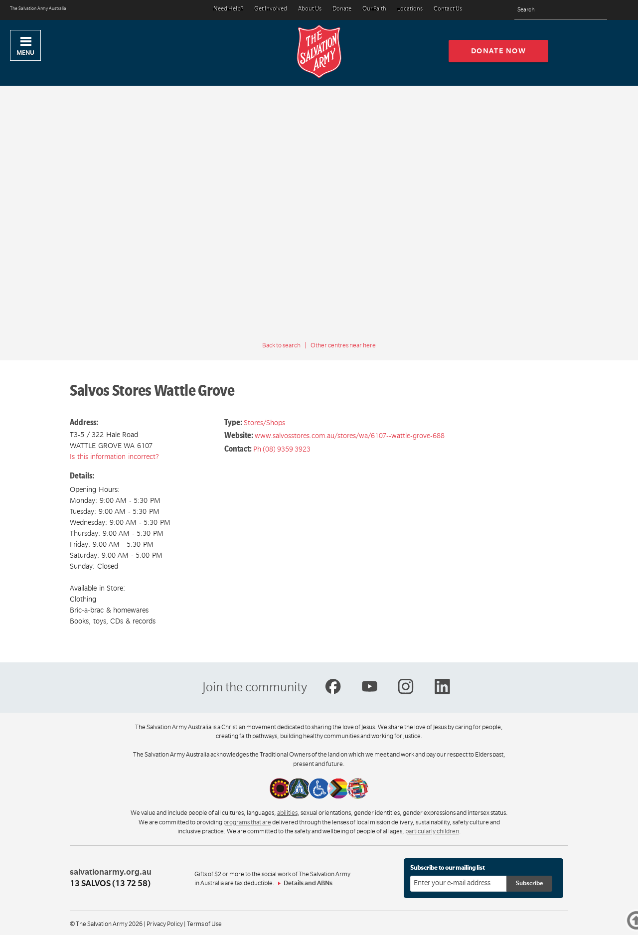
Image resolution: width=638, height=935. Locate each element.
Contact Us (448, 9)
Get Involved (270, 9)
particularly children (432, 831)
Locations (410, 9)
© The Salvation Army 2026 (106, 924)
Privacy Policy (165, 924)
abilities (287, 812)
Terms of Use (204, 924)
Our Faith (374, 9)
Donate (341, 9)
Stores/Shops (264, 423)
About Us (309, 9)
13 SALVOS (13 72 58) (110, 883)
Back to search (281, 345)
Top (622, 922)
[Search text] (560, 10)
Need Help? (228, 9)
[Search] (597, 9)
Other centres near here (343, 345)
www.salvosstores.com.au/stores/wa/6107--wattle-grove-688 (350, 436)
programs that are (247, 822)
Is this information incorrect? (114, 457)
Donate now (498, 51)
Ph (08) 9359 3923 (282, 449)
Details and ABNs (308, 883)
